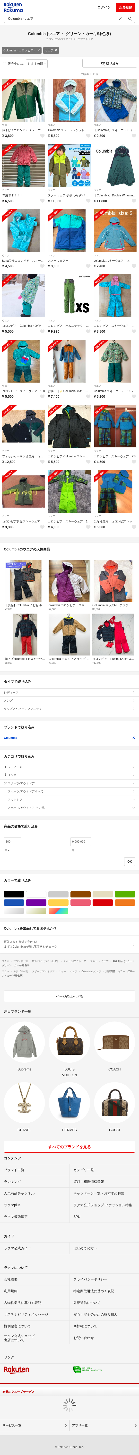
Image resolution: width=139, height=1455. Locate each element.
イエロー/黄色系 (68, 903)
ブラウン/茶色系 (90, 894)
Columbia (69, 738)
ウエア (51, 50)
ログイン (104, 7)
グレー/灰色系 (68, 894)
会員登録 (125, 7)
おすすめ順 (36, 64)
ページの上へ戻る (69, 996)
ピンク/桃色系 (90, 903)
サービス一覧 (11, 1425)
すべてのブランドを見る (69, 1147)
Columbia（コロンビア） (21, 50)
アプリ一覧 (80, 1425)
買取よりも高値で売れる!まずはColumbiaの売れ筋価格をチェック (69, 944)
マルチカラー (68, 911)
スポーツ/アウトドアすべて (71, 791)
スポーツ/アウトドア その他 (71, 807)
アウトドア (71, 799)
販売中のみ (13, 64)
